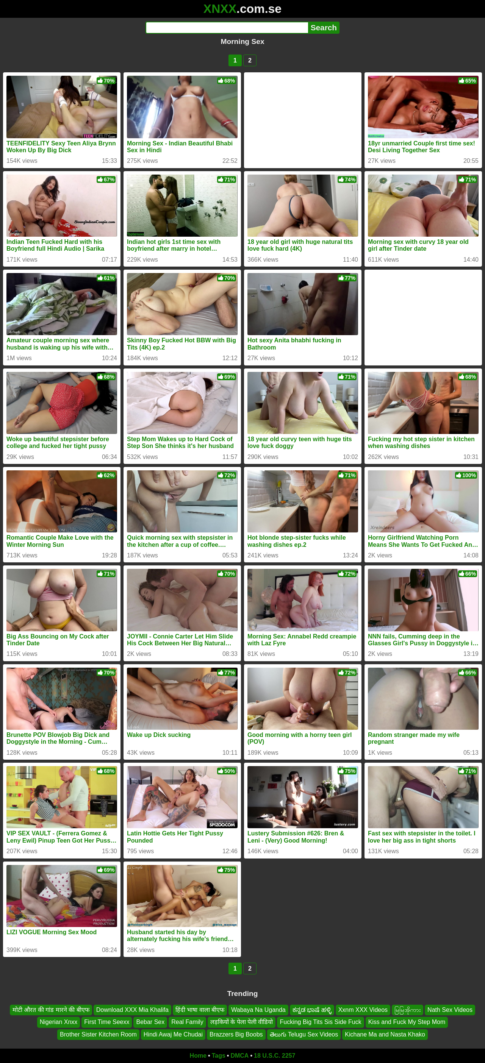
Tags (218, 1055)
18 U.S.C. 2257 (274, 1055)
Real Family (187, 1022)
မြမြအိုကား (407, 1010)
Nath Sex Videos (449, 1010)
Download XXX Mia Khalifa (132, 1010)
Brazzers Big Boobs (236, 1034)
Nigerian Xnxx (59, 1022)
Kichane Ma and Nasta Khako (385, 1034)
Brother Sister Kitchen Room (98, 1034)
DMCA (239, 1055)
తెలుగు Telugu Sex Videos (304, 1034)
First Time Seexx (106, 1022)
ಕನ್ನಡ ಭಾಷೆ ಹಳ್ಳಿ (312, 1010)
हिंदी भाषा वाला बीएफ (199, 1010)
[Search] (227, 28)
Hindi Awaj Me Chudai (173, 1034)
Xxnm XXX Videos (363, 1010)
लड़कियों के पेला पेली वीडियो (241, 1022)
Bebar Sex (150, 1022)
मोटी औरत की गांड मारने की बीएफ (51, 1010)
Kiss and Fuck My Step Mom (407, 1022)
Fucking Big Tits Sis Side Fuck (320, 1022)
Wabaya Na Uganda (258, 1010)
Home (198, 1055)
